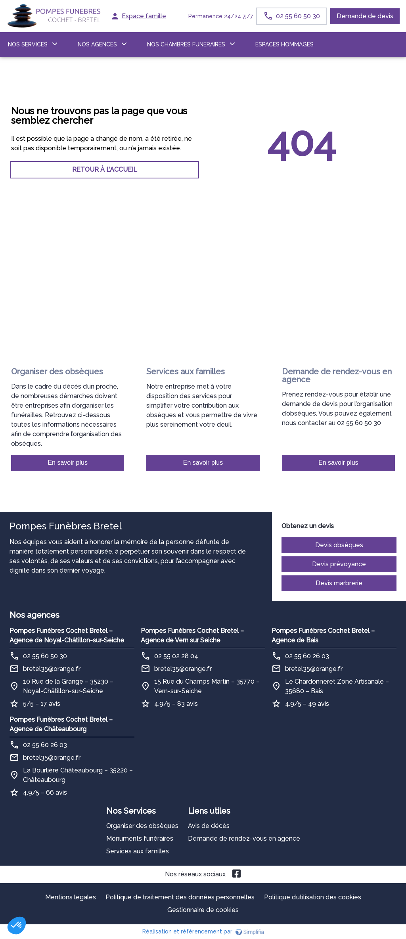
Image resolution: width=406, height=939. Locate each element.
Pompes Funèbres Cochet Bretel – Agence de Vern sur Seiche (192, 635)
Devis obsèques (339, 545)
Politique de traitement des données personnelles (180, 897)
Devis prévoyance (339, 564)
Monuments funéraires (139, 838)
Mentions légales (70, 897)
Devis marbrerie (339, 583)
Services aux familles (137, 851)
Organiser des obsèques (142, 826)
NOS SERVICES (28, 44)
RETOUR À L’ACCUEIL (104, 169)
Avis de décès (209, 826)
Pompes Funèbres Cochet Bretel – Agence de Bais (323, 635)
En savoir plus (68, 462)
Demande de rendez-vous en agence (244, 838)
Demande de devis (365, 16)
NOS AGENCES (97, 44)
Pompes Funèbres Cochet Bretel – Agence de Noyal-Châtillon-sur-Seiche (67, 635)
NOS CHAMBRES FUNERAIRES (186, 44)
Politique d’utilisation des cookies (312, 897)
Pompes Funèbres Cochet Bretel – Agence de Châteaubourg (61, 724)
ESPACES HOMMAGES (284, 44)
